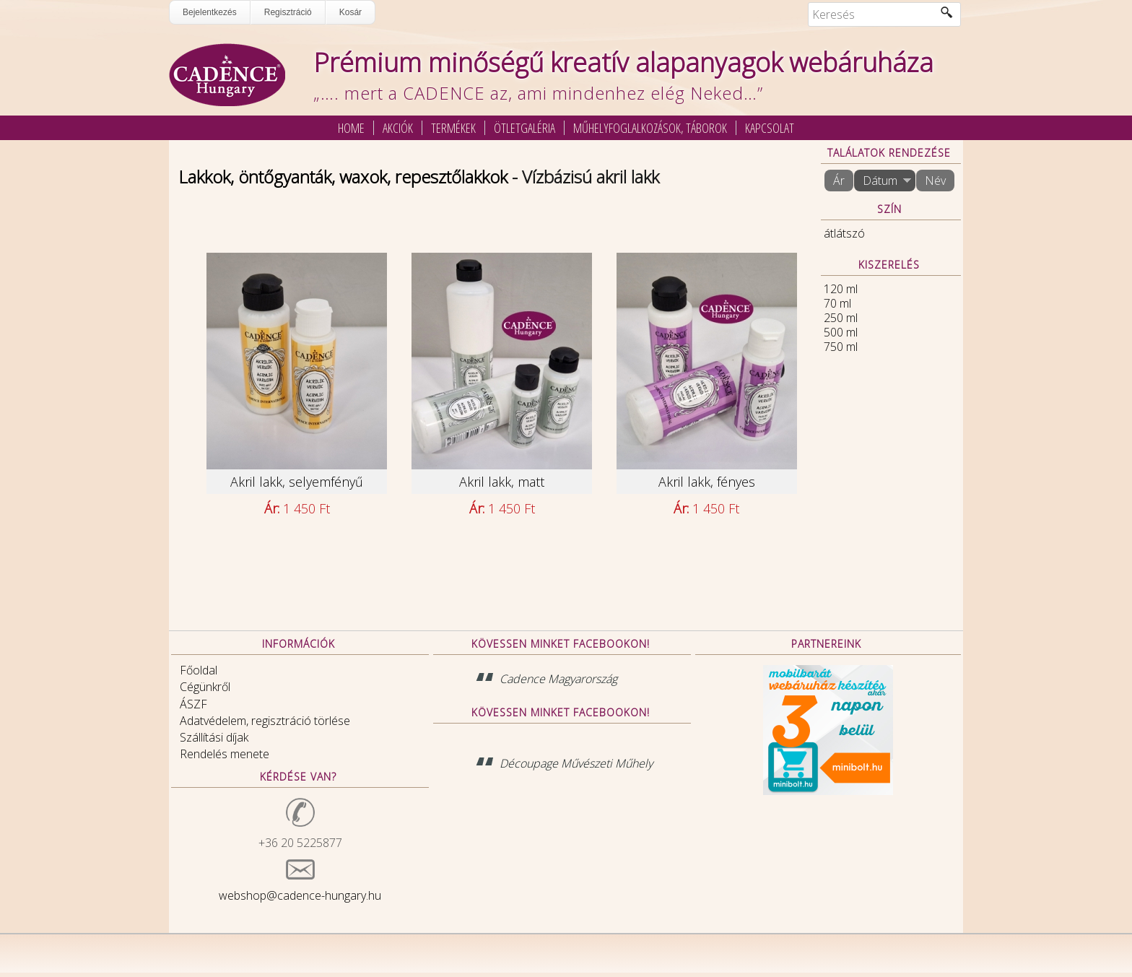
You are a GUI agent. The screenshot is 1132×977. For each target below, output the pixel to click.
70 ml (837, 303)
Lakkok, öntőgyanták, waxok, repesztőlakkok (343, 176)
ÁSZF (193, 704)
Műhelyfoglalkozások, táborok (650, 127)
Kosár (350, 12)
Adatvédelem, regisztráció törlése (265, 721)
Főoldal (198, 670)
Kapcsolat (769, 127)
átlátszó (844, 233)
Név (935, 180)
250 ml (841, 318)
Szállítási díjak (214, 737)
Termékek (453, 127)
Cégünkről (205, 687)
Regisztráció (288, 12)
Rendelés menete (224, 754)
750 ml (841, 347)
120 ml (841, 289)
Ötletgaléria (524, 127)
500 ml (841, 332)
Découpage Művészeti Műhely (576, 763)
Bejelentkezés (210, 12)
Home (351, 127)
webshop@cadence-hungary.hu (300, 895)
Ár (839, 180)
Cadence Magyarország (558, 679)
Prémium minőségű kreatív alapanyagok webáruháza (623, 62)
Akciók (398, 127)
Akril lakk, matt (501, 481)
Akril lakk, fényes (706, 481)
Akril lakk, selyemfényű (296, 481)
